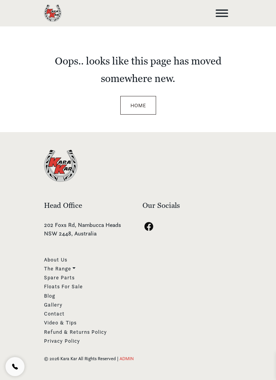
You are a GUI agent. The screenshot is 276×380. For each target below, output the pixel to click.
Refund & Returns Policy (75, 332)
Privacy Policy (62, 341)
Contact (54, 313)
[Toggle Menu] (222, 13)
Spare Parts (59, 277)
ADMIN (127, 358)
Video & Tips (60, 322)
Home (138, 105)
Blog (49, 296)
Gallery (53, 305)
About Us (55, 259)
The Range (57, 268)
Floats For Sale (63, 286)
